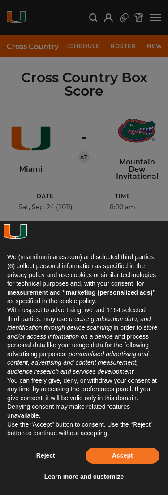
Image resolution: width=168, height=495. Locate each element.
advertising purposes (36, 354)
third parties (23, 319)
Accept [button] (122, 455)
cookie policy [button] (77, 301)
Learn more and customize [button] (84, 476)
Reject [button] (45, 455)
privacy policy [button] (26, 274)
